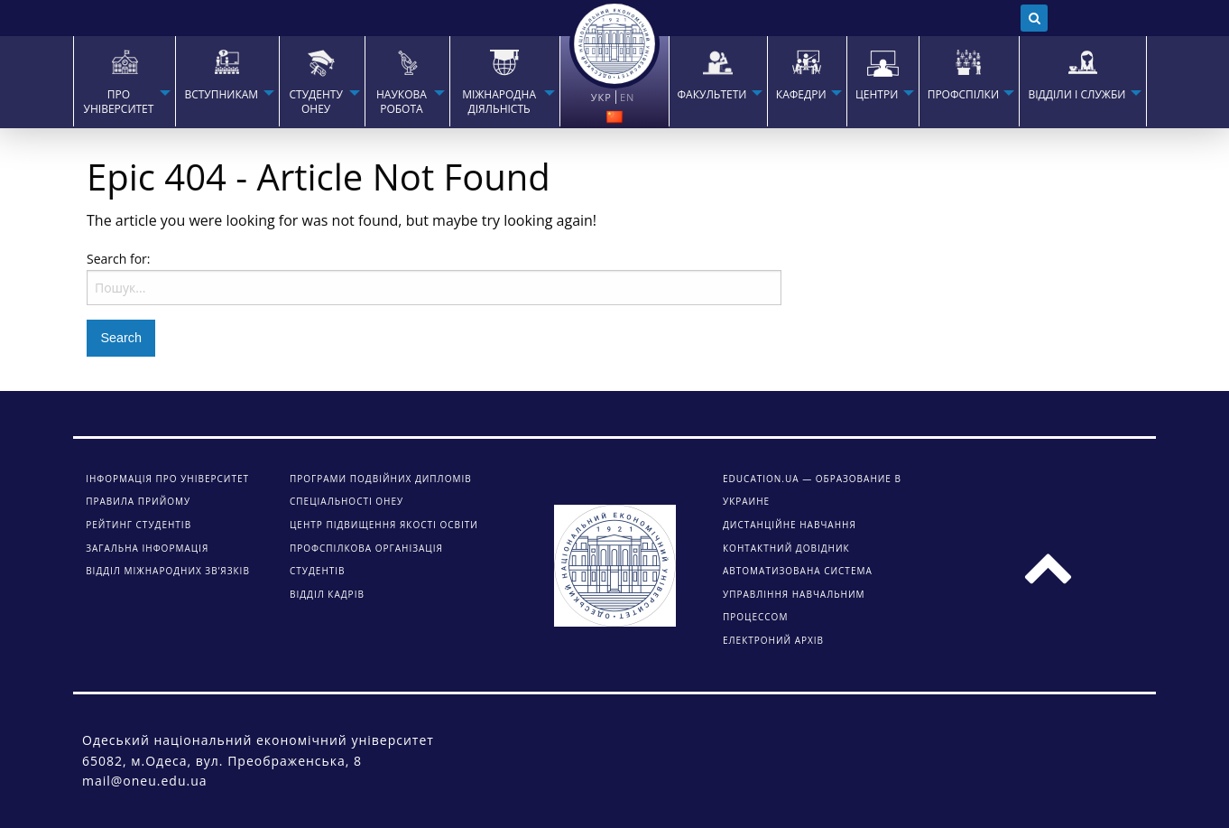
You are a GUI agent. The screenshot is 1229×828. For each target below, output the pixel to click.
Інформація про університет (167, 478)
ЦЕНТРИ (876, 95)
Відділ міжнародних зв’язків (168, 570)
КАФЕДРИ (801, 95)
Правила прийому (138, 501)
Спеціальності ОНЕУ (346, 501)
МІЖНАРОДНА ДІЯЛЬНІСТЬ (499, 102)
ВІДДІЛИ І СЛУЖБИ (1076, 95)
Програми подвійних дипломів (381, 478)
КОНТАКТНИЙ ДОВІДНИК (786, 548)
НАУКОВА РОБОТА (401, 102)
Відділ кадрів (327, 594)
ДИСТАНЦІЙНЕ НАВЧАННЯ (789, 524)
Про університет (119, 102)
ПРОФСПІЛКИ (963, 95)
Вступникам (221, 95)
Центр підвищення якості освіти (384, 524)
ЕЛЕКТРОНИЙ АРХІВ (773, 640)
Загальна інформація (147, 548)
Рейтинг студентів (138, 524)
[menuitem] (124, 81)
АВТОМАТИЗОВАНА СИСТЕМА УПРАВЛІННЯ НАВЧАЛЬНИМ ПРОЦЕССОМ (798, 593)
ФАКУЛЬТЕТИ (712, 95)
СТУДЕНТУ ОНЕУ (315, 102)
